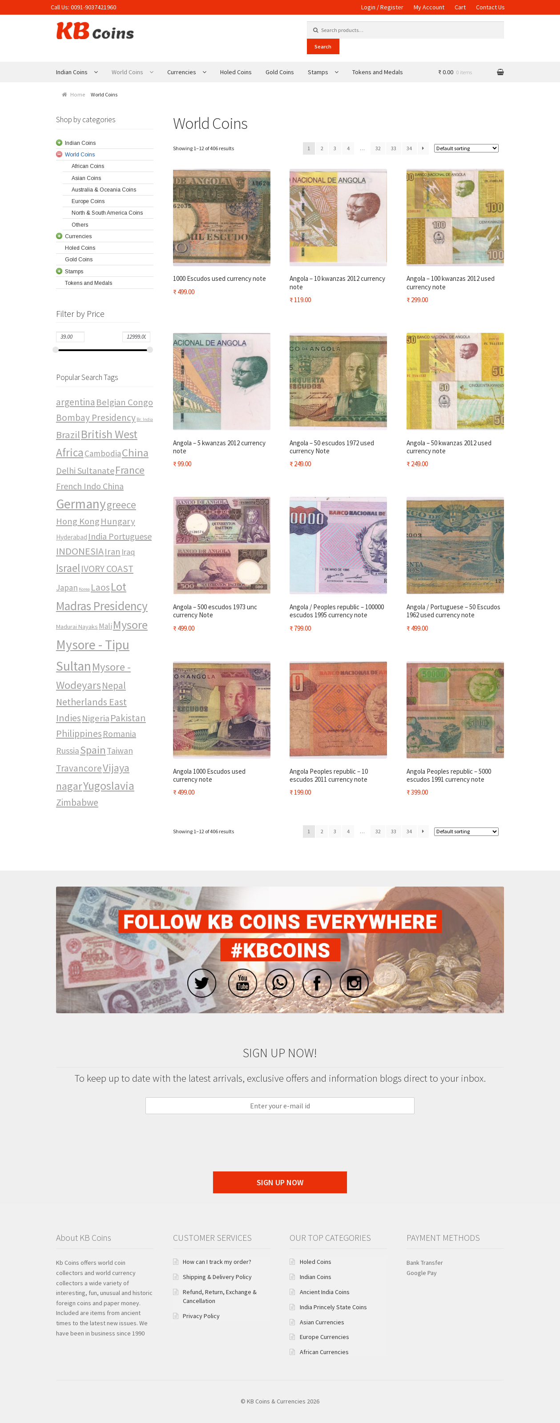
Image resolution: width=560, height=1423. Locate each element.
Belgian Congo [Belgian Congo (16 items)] (124, 402)
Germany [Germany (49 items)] (81, 504)
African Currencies (324, 1352)
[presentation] (280, 1156)
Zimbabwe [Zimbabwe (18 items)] (77, 802)
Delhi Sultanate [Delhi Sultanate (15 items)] (85, 470)
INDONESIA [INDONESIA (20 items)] (80, 551)
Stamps (318, 72)
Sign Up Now (280, 1182)
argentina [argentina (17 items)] (75, 402)
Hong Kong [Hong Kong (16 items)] (78, 521)
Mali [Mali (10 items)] (105, 626)
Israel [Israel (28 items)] (68, 568)
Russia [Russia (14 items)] (67, 750)
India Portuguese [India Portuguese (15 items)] (120, 536)
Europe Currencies (324, 1337)
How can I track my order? (217, 1262)
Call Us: (61, 7)
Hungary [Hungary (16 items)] (118, 521)
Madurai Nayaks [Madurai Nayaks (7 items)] (77, 627)
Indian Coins (72, 72)
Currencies (181, 72)
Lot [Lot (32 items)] (118, 586)
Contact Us (490, 7)
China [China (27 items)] (135, 453)
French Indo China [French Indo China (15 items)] (90, 486)
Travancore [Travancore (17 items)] (79, 768)
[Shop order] (466, 148)
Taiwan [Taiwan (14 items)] (120, 750)
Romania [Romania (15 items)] (119, 733)
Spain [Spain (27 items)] (93, 750)
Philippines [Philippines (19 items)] (79, 733)
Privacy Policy (201, 1316)
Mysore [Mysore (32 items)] (130, 624)
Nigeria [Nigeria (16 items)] (95, 718)
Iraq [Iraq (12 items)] (128, 552)
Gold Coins (280, 72)
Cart (460, 7)
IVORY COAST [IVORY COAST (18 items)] (107, 569)
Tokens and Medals (377, 72)
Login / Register (382, 7)
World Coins (127, 72)
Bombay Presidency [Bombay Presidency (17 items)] (96, 418)
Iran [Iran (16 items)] (113, 551)
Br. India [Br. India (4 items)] (145, 419)
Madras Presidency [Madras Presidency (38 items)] (102, 605)
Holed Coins (236, 72)
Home (77, 94)
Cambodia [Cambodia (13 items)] (103, 453)
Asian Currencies (322, 1322)
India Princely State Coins (333, 1307)
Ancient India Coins (325, 1292)
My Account (429, 7)
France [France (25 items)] (130, 470)
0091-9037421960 (93, 7)
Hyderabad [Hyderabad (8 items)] (71, 537)
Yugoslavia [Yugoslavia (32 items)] (108, 785)
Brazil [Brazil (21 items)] (68, 434)
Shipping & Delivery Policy (217, 1277)
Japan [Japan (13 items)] (67, 587)
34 (409, 148)
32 (378, 148)
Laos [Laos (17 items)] (100, 587)
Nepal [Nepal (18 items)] (114, 686)
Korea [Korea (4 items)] (84, 589)
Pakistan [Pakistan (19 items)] (128, 718)
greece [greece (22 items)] (121, 504)
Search (322, 46)
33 (393, 148)
